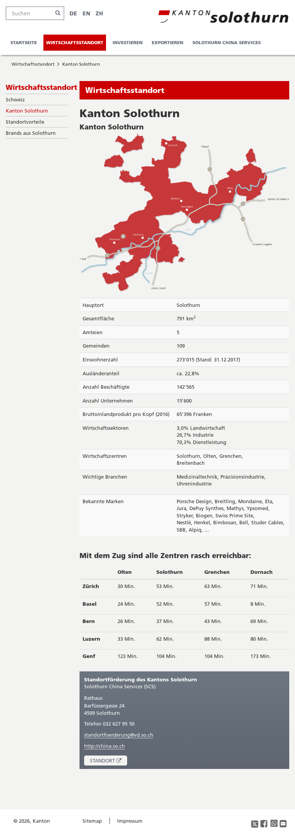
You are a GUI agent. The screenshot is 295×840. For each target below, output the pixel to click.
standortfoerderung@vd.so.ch (118, 735)
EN (86, 13)
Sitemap (92, 821)
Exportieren (167, 42)
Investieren (128, 42)
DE (73, 13)
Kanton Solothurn (81, 64)
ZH (99, 13)
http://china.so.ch (104, 746)
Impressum (130, 821)
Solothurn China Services (226, 42)
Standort (108, 761)
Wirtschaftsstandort (74, 42)
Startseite (23, 42)
